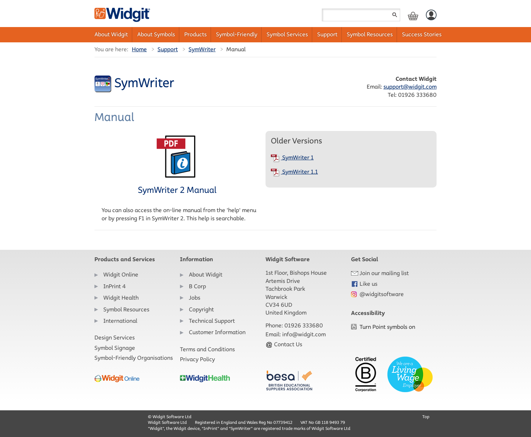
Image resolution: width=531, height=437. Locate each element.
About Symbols (156, 34)
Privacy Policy (197, 359)
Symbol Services (287, 34)
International (120, 320)
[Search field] (361, 15)
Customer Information (217, 332)
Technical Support (212, 320)
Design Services (114, 337)
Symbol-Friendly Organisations (133, 357)
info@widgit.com (304, 334)
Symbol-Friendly (236, 34)
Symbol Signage (114, 347)
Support (327, 34)
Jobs (194, 297)
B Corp (197, 286)
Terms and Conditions (207, 349)
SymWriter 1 (292, 157)
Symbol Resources (370, 34)
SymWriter (202, 49)
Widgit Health (121, 297)
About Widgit (111, 34)
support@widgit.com (410, 86)
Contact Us (284, 344)
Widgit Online (120, 274)
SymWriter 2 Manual (177, 165)
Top (425, 416)
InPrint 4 (114, 286)
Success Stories (422, 34)
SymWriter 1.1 (294, 171)
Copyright (201, 309)
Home (139, 49)
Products (195, 34)
